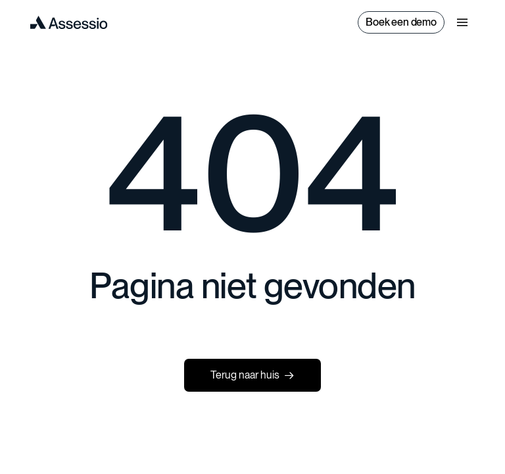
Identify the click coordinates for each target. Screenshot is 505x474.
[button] (462, 22)
